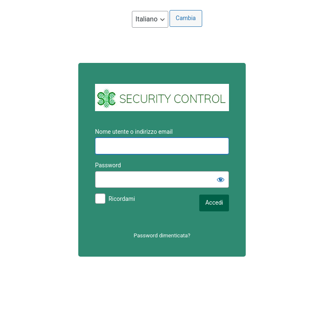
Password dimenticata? (162, 235)
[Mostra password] (220, 179)
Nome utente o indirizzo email (133, 131)
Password (108, 165)
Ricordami (121, 198)
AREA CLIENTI (162, 97)
